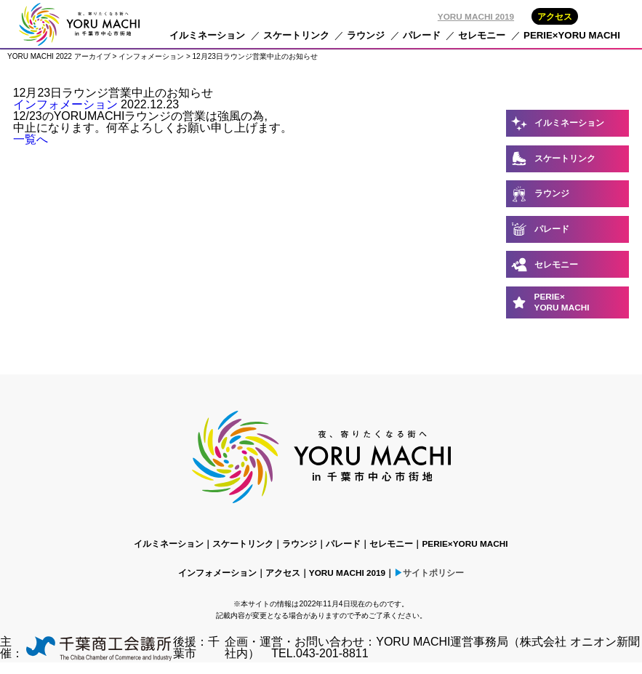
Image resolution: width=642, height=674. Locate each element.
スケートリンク (296, 35)
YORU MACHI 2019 (476, 16)
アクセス (554, 16)
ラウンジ (366, 35)
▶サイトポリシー (429, 573)
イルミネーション (207, 35)
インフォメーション (65, 104)
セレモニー (481, 35)
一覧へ (30, 139)
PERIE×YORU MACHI (571, 35)
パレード (422, 35)
